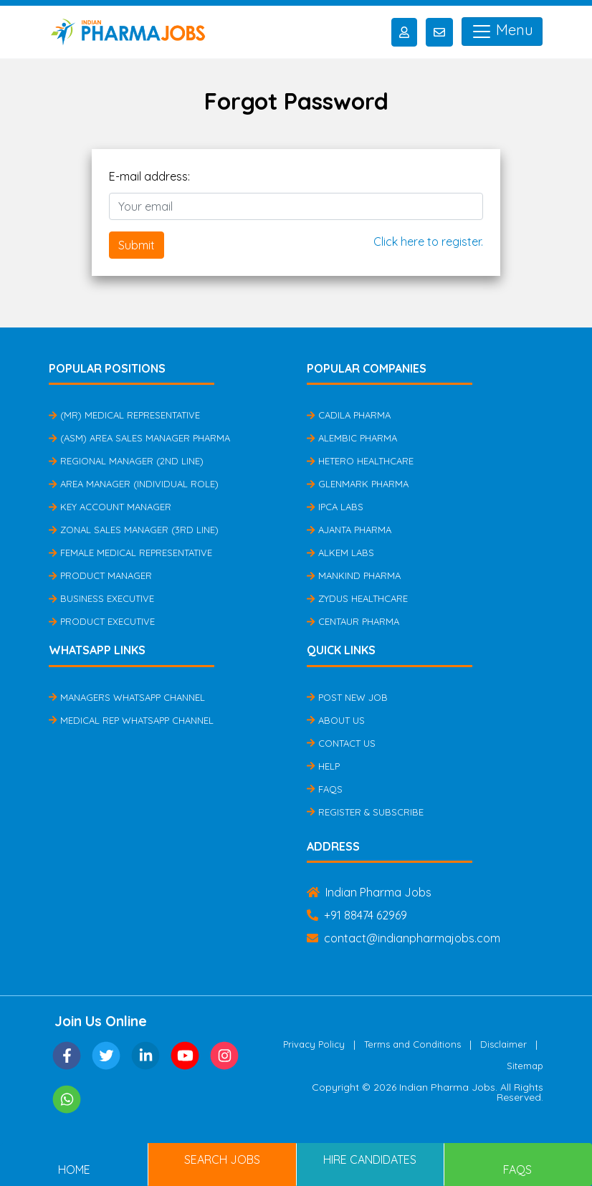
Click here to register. (428, 241)
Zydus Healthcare (357, 598)
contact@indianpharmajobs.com (403, 938)
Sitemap (525, 1065)
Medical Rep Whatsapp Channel (131, 720)
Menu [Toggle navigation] (502, 31)
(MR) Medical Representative (124, 415)
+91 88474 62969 (357, 915)
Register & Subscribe (365, 812)
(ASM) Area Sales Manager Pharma (139, 438)
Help (323, 766)
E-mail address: (149, 176)
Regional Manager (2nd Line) (126, 461)
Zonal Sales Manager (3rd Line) (134, 529)
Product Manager (100, 575)
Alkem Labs (340, 552)
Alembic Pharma (352, 438)
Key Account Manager (110, 506)
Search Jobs (222, 1159)
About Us (336, 720)
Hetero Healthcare (360, 461)
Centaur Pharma (353, 621)
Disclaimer (503, 1044)
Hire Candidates (369, 1159)
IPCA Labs (335, 506)
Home (74, 1169)
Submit (136, 245)
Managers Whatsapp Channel (127, 697)
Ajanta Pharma (349, 529)
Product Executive (102, 621)
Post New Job (347, 697)
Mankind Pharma (354, 575)
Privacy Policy (314, 1044)
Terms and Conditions (412, 1044)
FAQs (325, 789)
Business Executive (101, 598)
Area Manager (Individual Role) (134, 483)
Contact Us (341, 743)
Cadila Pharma (349, 415)
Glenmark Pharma (358, 483)
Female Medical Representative (130, 552)
